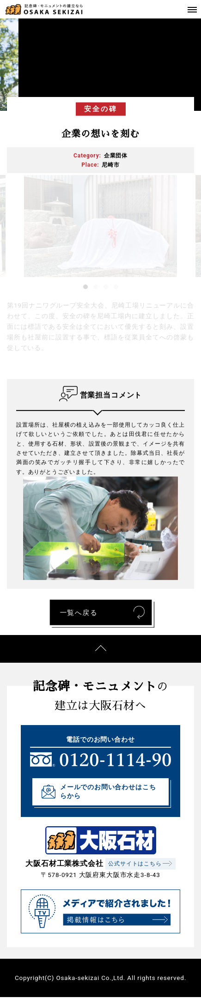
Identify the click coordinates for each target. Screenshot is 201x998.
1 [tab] (85, 286)
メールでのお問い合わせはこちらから (108, 791)
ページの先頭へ (100, 649)
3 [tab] (106, 286)
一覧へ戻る (77, 612)
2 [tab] (95, 286)
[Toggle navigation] (192, 9)
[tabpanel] (100, 226)
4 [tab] (116, 286)
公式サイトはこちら (134, 863)
